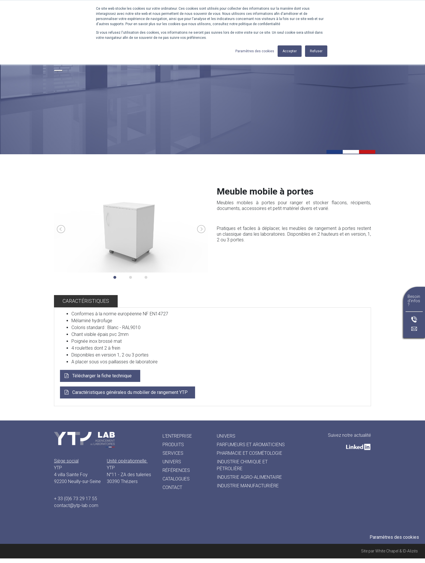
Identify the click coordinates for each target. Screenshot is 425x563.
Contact (172, 487)
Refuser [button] (316, 51)
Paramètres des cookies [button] (254, 51)
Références (176, 470)
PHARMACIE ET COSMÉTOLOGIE (249, 453)
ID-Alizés (410, 551)
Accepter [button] (289, 51)
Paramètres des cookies (394, 537)
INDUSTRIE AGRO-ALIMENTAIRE (249, 477)
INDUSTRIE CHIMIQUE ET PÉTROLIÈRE (242, 465)
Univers (172, 461)
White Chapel (386, 551)
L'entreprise (177, 436)
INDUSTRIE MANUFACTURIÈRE (248, 485)
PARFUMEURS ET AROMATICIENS (251, 444)
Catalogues (176, 479)
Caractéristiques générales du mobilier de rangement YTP (130, 392)
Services (173, 453)
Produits (173, 444)
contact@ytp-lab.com (76, 505)
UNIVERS (226, 436)
